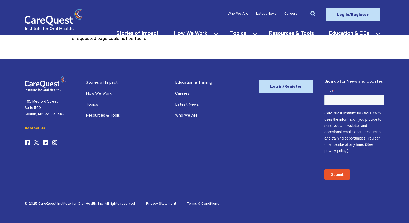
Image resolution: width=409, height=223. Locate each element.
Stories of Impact (102, 83)
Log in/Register (353, 15)
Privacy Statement (161, 204)
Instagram (54, 143)
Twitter (36, 143)
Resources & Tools (103, 115)
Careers (290, 14)
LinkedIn (45, 143)
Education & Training (193, 83)
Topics (92, 105)
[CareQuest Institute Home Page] (53, 29)
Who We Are (238, 14)
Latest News (266, 14)
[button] (312, 13)
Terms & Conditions (203, 204)
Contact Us (35, 128)
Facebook (27, 143)
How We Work (99, 94)
